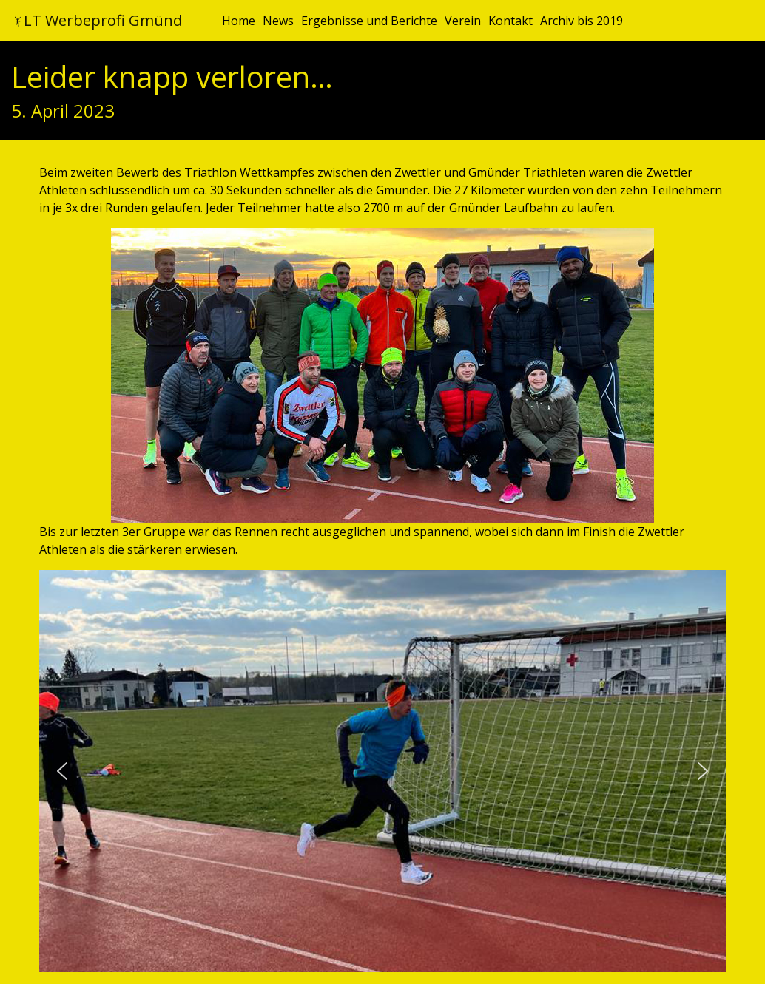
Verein (463, 21)
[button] (62, 771)
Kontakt (510, 21)
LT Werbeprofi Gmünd (97, 20)
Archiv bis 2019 (581, 21)
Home (238, 21)
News (278, 21)
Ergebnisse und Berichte (369, 21)
